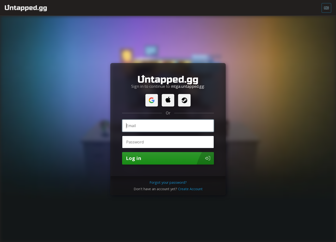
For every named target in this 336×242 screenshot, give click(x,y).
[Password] (168, 142)
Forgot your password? (168, 182)
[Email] (168, 125)
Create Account (190, 189)
